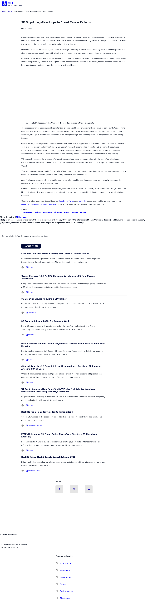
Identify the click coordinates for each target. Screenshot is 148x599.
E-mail (82, 212)
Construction (66, 577)
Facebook (63, 201)
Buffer (66, 212)
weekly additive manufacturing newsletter (39, 204)
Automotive (65, 563)
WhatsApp (26, 212)
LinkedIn (82, 201)
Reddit (74, 212)
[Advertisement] (74, 513)
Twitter (71, 201)
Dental (63, 584)
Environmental (67, 591)
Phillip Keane (22, 217)
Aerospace (65, 570)
